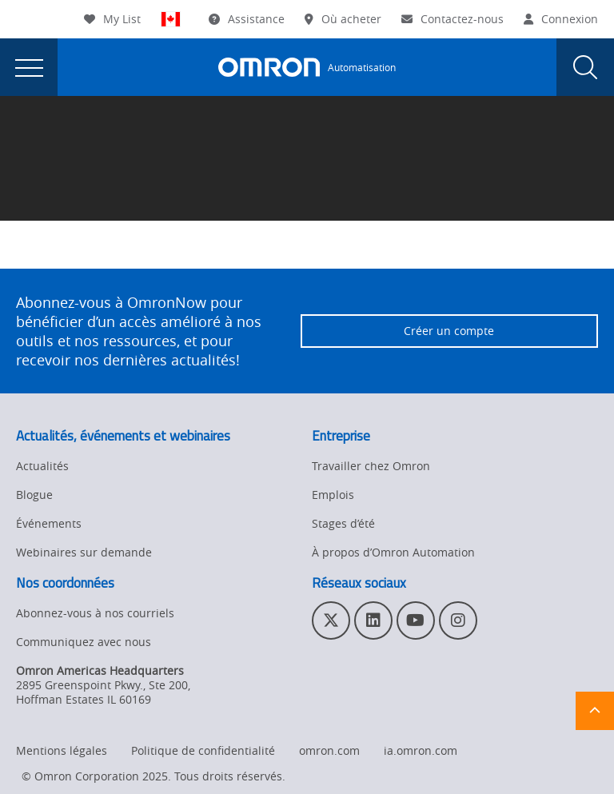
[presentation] (29, 67)
